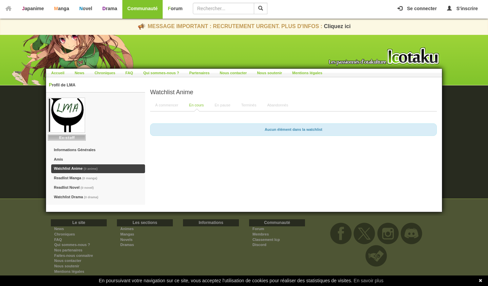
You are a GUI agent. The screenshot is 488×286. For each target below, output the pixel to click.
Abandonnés (277, 105)
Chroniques (105, 73)
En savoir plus (369, 280)
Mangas (127, 234)
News (79, 73)
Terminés (249, 105)
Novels (126, 240)
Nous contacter (233, 73)
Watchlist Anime (76, 168)
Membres (260, 234)
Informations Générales (75, 150)
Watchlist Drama (76, 197)
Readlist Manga (75, 178)
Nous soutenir (269, 73)
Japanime (33, 8)
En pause (222, 105)
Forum (175, 8)
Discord (259, 245)
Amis (58, 159)
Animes (127, 229)
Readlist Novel (74, 187)
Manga (61, 8)
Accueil (57, 73)
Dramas (127, 245)
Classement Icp (266, 240)
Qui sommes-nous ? (161, 73)
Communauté (142, 8)
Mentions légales (307, 73)
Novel (85, 8)
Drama (109, 8)
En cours (196, 105)
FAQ (129, 73)
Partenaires (199, 73)
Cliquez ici (337, 26)
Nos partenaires (68, 250)
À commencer (166, 105)
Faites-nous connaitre (73, 255)
